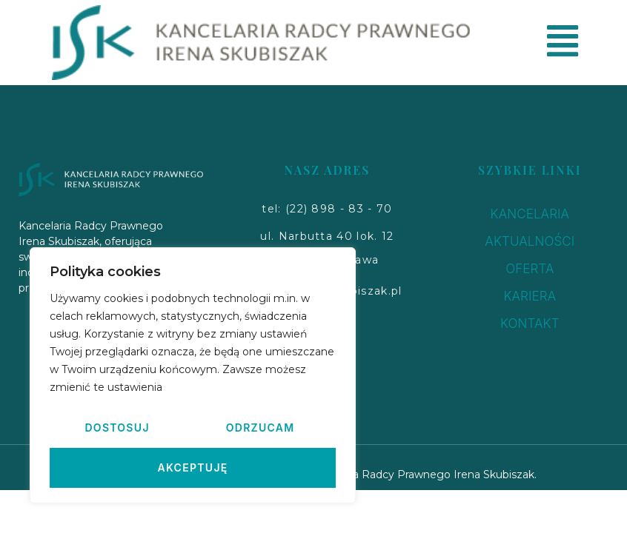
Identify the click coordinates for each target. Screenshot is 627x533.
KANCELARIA (530, 214)
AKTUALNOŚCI (529, 241)
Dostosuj (116, 427)
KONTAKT (530, 323)
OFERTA (529, 268)
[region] (193, 375)
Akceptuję (192, 467)
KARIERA (529, 296)
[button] (327, 209)
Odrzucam (260, 427)
